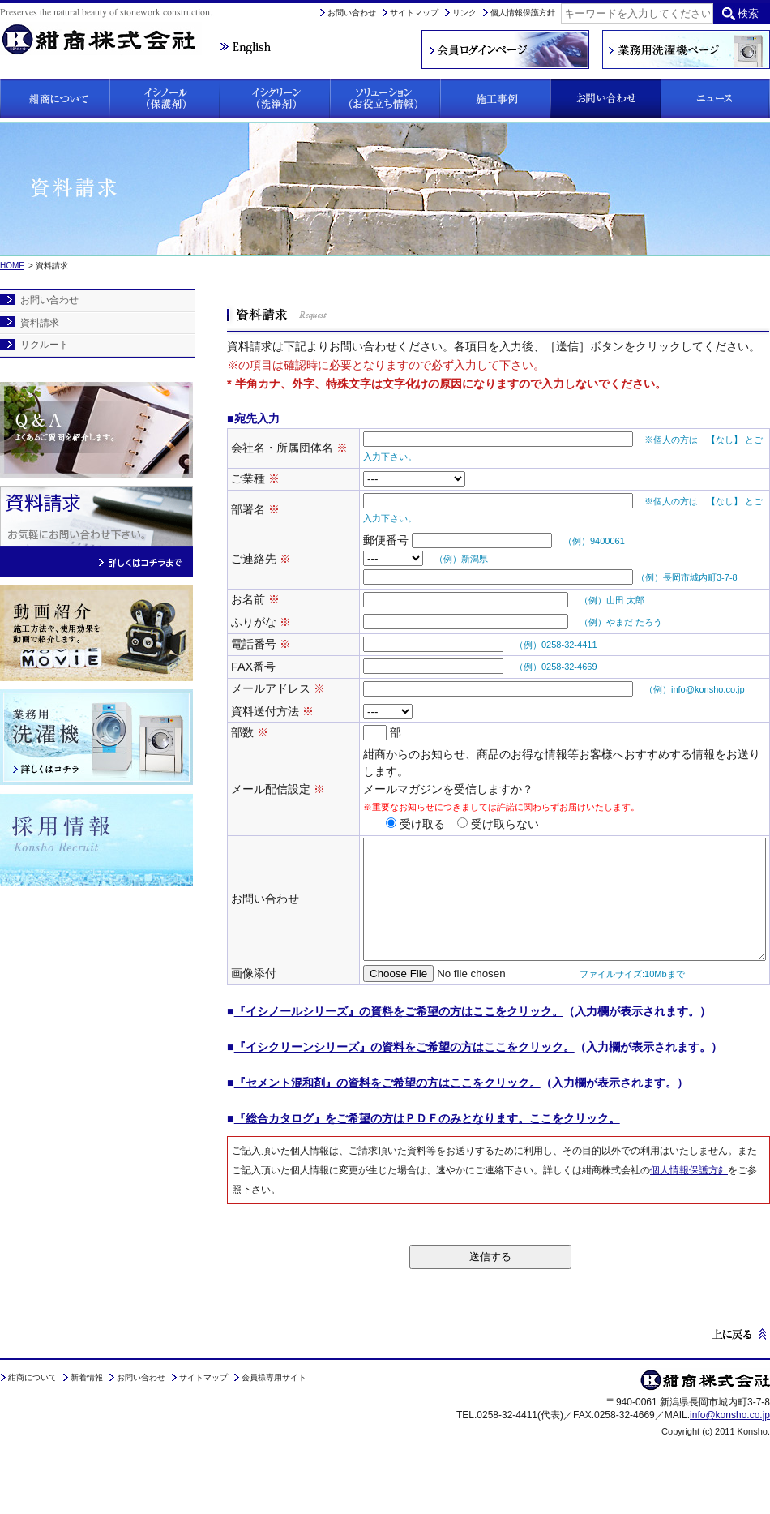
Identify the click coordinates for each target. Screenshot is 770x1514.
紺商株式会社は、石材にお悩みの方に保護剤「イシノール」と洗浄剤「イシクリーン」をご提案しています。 (109, 29)
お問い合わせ (351, 12)
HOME (12, 265)
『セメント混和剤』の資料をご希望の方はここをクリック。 (387, 1123)
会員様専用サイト (274, 1418)
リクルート (44, 344)
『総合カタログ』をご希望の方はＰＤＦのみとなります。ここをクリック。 (427, 1159)
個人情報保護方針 (522, 12)
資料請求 (39, 322)
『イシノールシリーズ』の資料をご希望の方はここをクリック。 (398, 1052)
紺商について (32, 1418)
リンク (464, 12)
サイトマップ (414, 12)
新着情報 (87, 1418)
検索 (748, 13)
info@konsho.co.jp (730, 1455)
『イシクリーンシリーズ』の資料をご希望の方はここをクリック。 (404, 1088)
